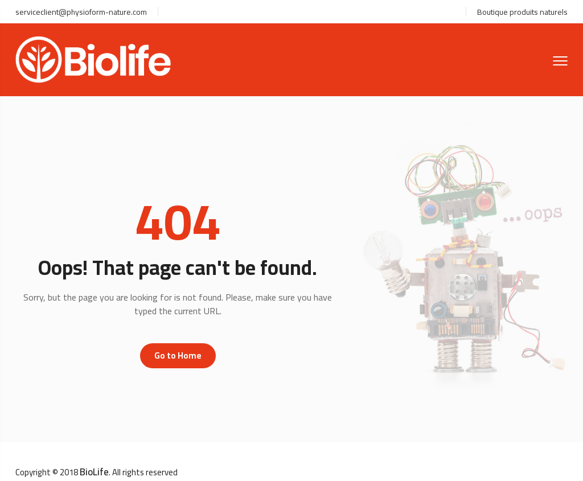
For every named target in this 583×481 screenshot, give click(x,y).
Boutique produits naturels (522, 12)
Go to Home (178, 355)
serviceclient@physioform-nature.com (81, 12)
